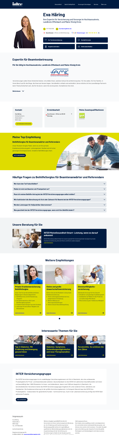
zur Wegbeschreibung (23, 123)
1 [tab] (59, 318)
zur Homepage (22, 399)
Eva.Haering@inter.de (63, 29)
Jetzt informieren (18, 155)
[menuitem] (58, 4)
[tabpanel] (28, 290)
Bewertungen (78, 33)
